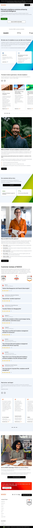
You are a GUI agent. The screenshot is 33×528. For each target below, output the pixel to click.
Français (2, 508)
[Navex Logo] (3, 5)
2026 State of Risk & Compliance (6, 94)
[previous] (2, 81)
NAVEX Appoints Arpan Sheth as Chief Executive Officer (19, 92)
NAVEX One (4, 55)
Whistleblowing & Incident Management (23, 56)
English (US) (3, 501)
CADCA (28, 417)
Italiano (2, 506)
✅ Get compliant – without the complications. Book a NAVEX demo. (16, 526)
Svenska (2, 513)
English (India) (3, 516)
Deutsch (2, 504)
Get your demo (4, 18)
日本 (1, 511)
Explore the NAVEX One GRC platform (16, 21)
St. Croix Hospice (5, 417)
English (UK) (3, 503)
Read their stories (4, 389)
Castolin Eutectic (18, 416)
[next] (5, 81)
